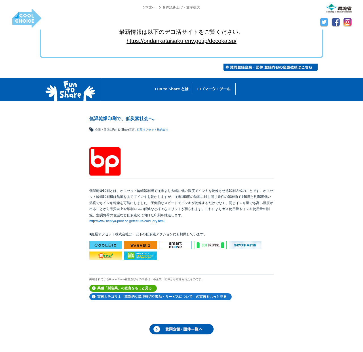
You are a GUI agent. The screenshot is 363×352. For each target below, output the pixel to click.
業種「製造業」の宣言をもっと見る (124, 288)
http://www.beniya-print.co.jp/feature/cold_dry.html (126, 221)
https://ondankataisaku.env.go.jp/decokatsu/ (181, 41)
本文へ (150, 7)
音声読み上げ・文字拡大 (181, 7)
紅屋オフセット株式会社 (152, 129)
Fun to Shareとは (171, 89)
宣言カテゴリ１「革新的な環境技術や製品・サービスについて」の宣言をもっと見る (162, 297)
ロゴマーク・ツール (214, 89)
